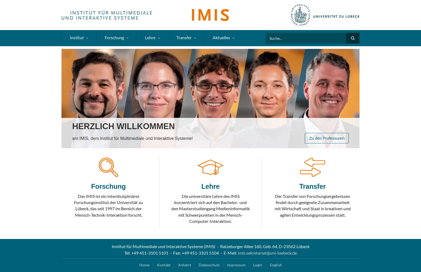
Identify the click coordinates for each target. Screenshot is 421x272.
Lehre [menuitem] (150, 37)
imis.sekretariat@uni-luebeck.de (267, 252)
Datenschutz (209, 265)
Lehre (210, 186)
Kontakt (163, 265)
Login (257, 265)
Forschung (108, 186)
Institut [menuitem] (77, 37)
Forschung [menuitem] (114, 37)
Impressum (236, 265)
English (276, 265)
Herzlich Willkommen (123, 126)
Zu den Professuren (326, 138)
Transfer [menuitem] (184, 37)
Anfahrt (184, 265)
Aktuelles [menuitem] (221, 37)
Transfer (312, 186)
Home (144, 265)
